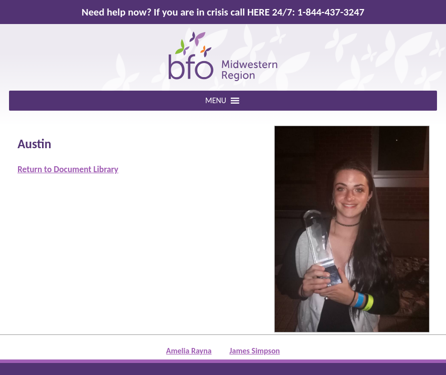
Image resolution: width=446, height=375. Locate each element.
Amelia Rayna (189, 350)
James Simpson (254, 350)
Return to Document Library (68, 169)
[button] (215, 101)
